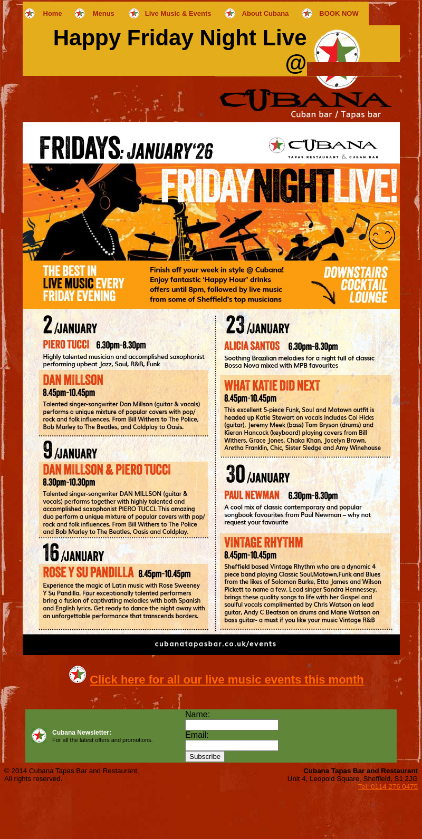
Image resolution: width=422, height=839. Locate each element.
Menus (103, 13)
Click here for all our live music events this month (227, 679)
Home (52, 13)
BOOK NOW (338, 13)
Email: (196, 734)
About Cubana (265, 13)
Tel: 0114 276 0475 (388, 787)
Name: (197, 714)
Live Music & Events (178, 13)
